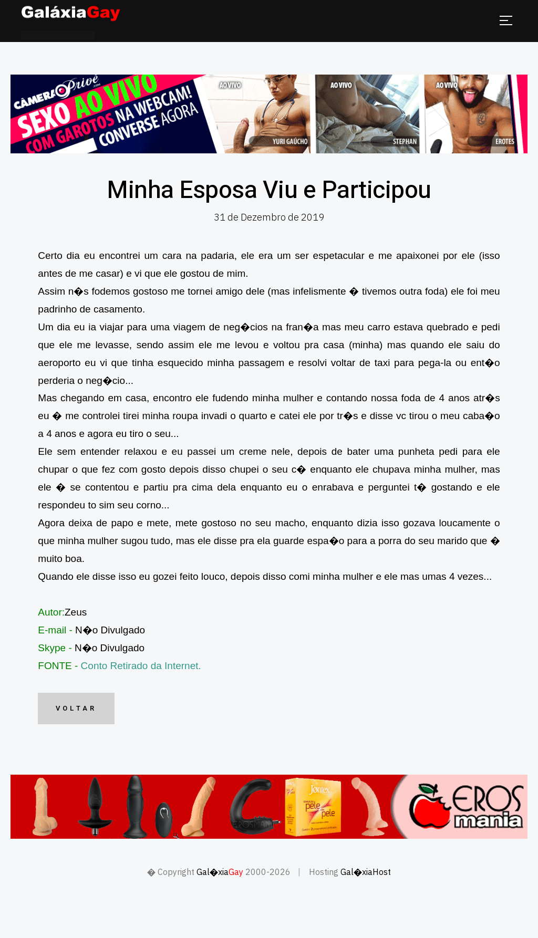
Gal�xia (219, 872)
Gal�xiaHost (365, 872)
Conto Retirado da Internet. (141, 665)
